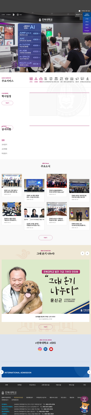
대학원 (19, 385)
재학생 (86, 21)
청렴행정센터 (29, 397)
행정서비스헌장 (54, 397)
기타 (84, 385)
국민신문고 (63, 397)
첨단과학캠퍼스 (6, 411)
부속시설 (71, 385)
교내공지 (4, 145)
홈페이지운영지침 (6, 397)
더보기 (7, 103)
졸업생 (86, 24)
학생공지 (4, 153)
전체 (3, 140)
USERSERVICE (86, 15)
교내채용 (4, 149)
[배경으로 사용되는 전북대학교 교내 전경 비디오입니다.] (45, 42)
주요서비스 (32, 385)
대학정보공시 (5, 400)
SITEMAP (8, 14)
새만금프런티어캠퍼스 (7, 407)
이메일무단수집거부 (41, 397)
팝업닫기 (78, 14)
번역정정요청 (15, 400)
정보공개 (79, 397)
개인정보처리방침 (18, 397)
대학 (6, 385)
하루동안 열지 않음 (85, 11)
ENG (19, 15)
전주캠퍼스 (4, 404)
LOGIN (3, 14)
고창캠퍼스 (4, 414)
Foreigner (87, 30)
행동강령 (72, 397)
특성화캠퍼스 (5, 409)
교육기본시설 (45, 385)
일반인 (86, 27)
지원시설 (58, 385)
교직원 (86, 18)
